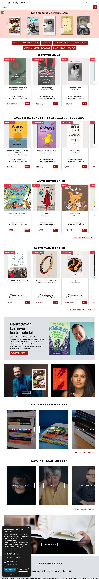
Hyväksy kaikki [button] (10, 570)
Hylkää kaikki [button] (23, 570)
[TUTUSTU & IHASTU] (72, 338)
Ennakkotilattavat (31, 43)
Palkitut (71, 48)
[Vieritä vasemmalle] (4, 83)
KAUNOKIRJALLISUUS (21, 429)
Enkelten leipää (75, 88)
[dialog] (16, 551)
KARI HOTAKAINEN (87, 486)
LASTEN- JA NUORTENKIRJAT (54, 429)
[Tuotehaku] (49, 7)
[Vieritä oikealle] (95, 83)
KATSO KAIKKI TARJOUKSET (82, 310)
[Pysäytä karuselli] (2, 12)
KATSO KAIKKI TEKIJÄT (85, 509)
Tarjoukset (46, 43)
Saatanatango (46, 88)
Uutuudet (16, 43)
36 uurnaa (46, 214)
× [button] (28, 528)
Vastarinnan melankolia (18, 88)
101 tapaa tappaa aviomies (46, 281)
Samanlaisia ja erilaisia (17, 214)
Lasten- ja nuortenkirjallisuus (37, 48)
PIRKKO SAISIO (54, 486)
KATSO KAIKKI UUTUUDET (84, 238)
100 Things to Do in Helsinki (17, 281)
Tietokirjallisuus (79, 43)
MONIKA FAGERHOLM (21, 486)
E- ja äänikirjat (59, 48)
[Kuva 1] (49, 24)
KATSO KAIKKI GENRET (85, 452)
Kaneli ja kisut (75, 214)
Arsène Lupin (75, 151)
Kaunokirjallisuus (61, 43)
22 (75, 281)
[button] (94, 3)
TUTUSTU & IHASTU (19, 353)
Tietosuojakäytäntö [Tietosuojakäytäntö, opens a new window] (9, 550)
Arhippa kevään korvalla (46, 151)
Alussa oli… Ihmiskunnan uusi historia (18, 152)
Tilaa (27, 104)
